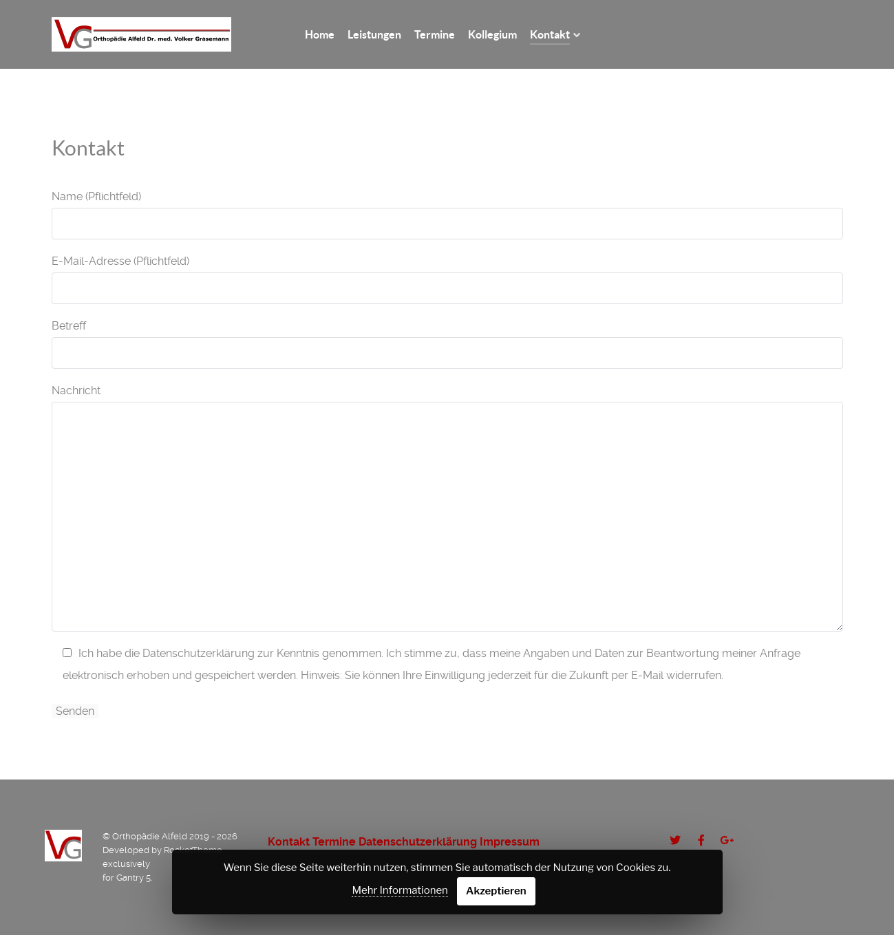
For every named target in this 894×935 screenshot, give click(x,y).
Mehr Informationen (399, 890)
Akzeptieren (496, 891)
